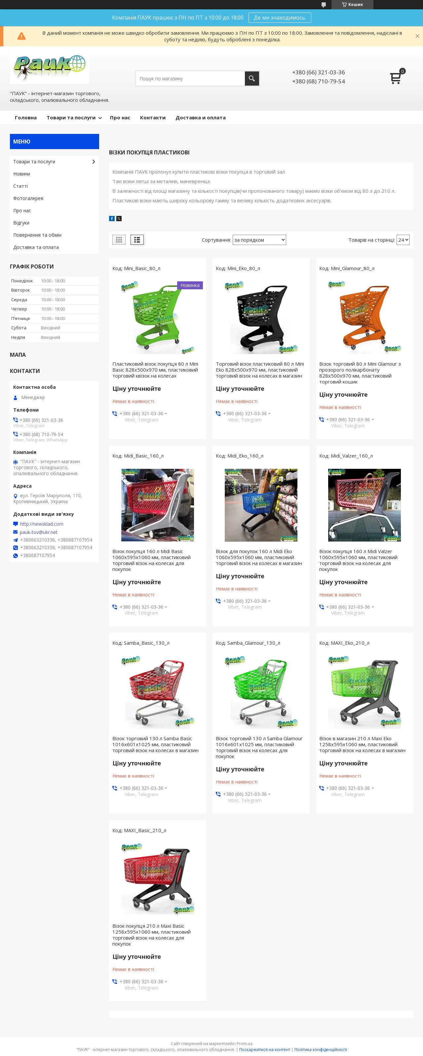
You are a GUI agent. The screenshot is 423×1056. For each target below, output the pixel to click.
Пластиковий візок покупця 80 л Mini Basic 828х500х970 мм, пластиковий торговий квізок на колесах (155, 370)
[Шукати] (252, 78)
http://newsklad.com (41, 524)
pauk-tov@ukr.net (39, 532)
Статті (20, 186)
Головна (26, 117)
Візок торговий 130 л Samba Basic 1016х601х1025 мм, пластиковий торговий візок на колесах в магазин (155, 744)
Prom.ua (244, 1043)
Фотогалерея (28, 198)
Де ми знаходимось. (280, 17)
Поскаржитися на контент (264, 1049)
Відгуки (21, 223)
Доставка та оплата (36, 247)
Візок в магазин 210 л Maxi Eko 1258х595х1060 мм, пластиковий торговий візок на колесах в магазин (362, 744)
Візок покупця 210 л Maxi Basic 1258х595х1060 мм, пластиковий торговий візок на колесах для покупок (151, 935)
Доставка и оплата (200, 117)
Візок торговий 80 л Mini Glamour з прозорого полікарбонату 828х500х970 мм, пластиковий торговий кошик (360, 373)
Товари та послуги (71, 117)
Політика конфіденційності (320, 1049)
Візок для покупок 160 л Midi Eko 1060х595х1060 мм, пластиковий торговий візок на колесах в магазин (259, 557)
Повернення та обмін (37, 235)
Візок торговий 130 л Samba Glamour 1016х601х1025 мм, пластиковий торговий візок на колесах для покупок (259, 747)
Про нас (120, 117)
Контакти (153, 117)
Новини (21, 174)
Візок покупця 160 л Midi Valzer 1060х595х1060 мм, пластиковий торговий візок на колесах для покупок (358, 560)
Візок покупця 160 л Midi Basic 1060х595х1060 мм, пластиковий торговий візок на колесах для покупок (151, 560)
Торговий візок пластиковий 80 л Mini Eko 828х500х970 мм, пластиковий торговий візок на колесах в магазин (260, 370)
